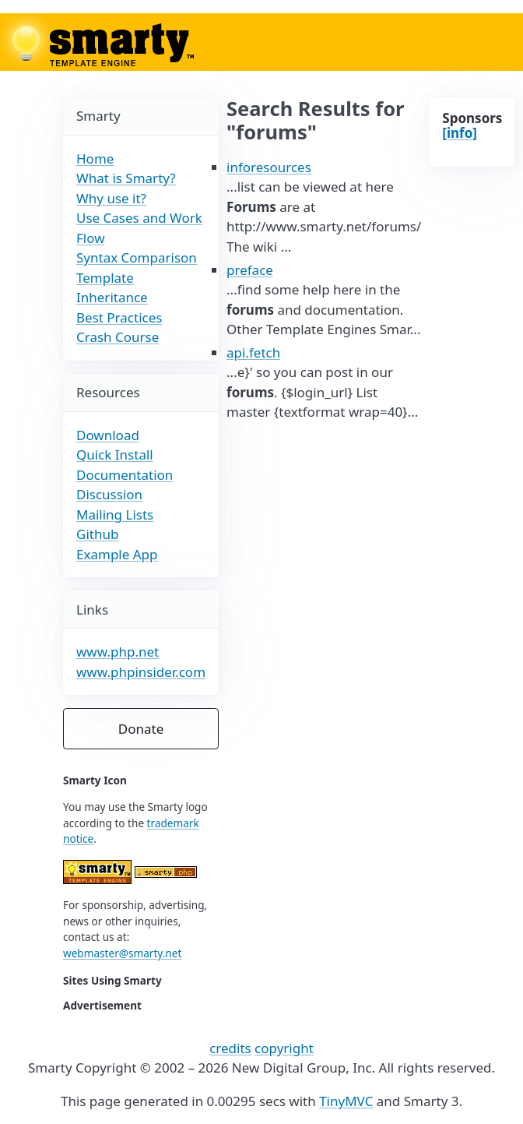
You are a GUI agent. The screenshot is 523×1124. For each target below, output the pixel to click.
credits (230, 1048)
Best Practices (119, 317)
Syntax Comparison (136, 257)
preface (249, 270)
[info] (459, 133)
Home (95, 158)
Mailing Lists (114, 514)
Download (107, 435)
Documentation (124, 475)
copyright (284, 1048)
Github (97, 534)
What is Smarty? (126, 178)
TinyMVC (346, 1101)
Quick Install (114, 454)
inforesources (268, 167)
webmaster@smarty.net (122, 953)
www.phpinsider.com (140, 672)
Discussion (109, 494)
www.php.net (117, 652)
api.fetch (253, 352)
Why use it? (111, 198)
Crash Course (117, 337)
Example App (117, 554)
